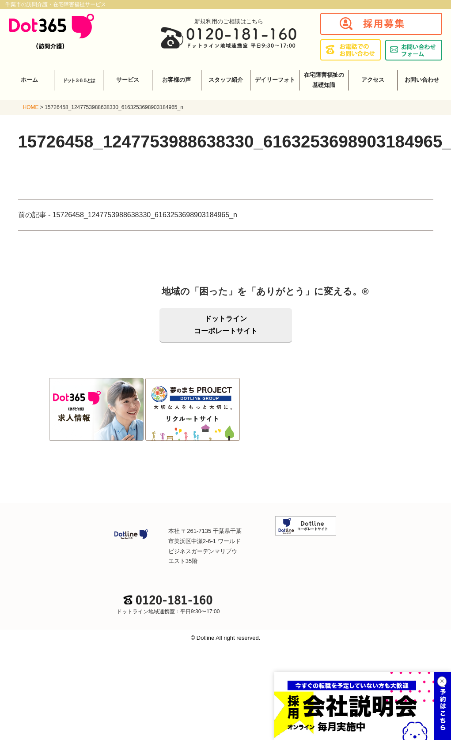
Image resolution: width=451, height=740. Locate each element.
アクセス (372, 79)
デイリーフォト (275, 79)
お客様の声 (176, 79)
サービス (127, 79)
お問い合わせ (422, 79)
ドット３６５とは (79, 80)
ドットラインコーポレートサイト (226, 325)
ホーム (29, 79)
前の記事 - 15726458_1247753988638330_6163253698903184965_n (127, 215)
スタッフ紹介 (225, 79)
